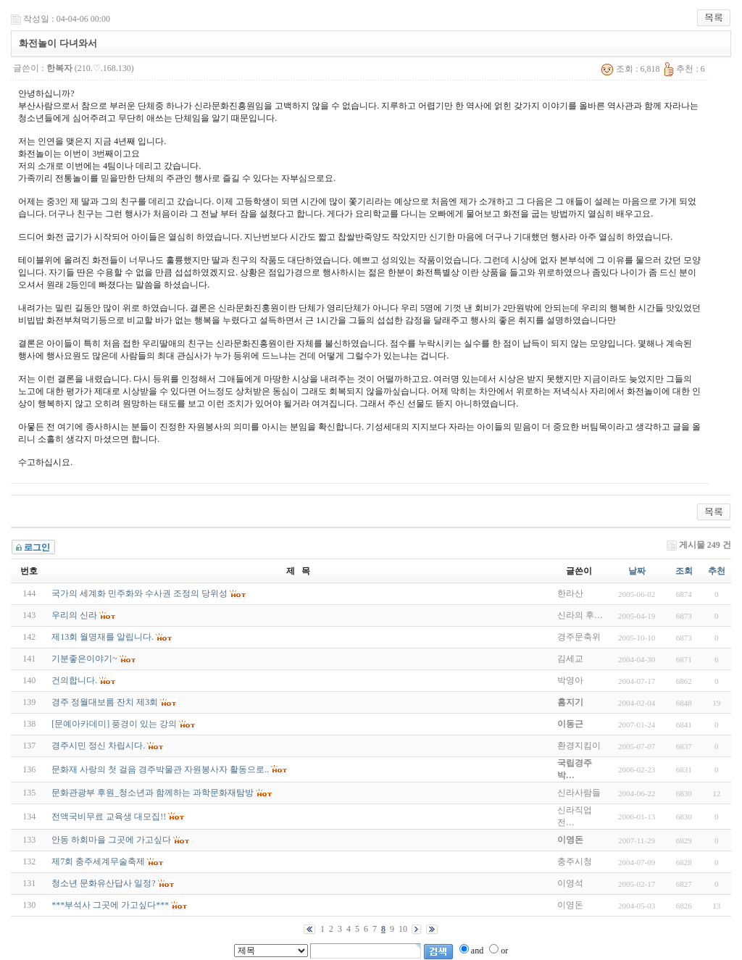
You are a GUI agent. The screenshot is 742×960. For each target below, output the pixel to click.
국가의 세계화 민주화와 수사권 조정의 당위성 (139, 593)
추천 (716, 571)
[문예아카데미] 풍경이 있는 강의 (114, 724)
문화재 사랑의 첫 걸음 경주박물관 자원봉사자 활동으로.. (160, 769)
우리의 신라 (74, 615)
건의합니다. (74, 680)
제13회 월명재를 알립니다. (102, 637)
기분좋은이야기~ (84, 659)
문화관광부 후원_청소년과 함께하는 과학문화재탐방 (152, 793)
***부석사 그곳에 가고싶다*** (110, 905)
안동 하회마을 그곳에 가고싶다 (111, 840)
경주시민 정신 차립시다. (98, 745)
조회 (684, 571)
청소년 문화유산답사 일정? (103, 883)
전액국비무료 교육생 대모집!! (108, 816)
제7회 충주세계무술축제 (98, 861)
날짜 (637, 571)
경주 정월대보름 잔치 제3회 (104, 702)
